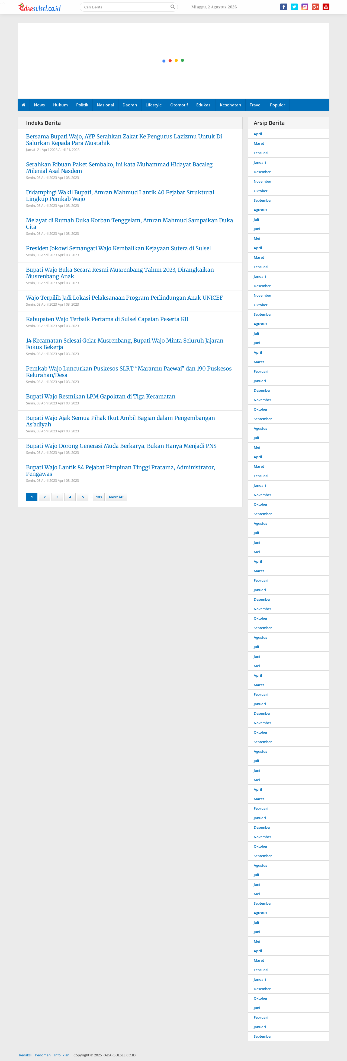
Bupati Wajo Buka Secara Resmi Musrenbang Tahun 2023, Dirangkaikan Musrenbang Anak (120, 273)
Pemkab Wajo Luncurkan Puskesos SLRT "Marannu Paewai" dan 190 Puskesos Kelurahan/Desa (129, 371)
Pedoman (43, 1055)
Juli (256, 219)
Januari (260, 162)
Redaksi (25, 1055)
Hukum (60, 104)
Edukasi (203, 104)
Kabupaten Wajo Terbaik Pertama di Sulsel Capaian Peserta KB (107, 319)
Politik (82, 104)
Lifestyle (154, 104)
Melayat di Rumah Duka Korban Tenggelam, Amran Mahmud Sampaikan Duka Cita (129, 223)
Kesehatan (230, 104)
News (39, 104)
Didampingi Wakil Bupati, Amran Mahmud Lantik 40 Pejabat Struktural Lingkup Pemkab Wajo (120, 195)
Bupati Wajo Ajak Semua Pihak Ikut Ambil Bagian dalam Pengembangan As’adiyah (120, 421)
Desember (262, 171)
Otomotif (179, 104)
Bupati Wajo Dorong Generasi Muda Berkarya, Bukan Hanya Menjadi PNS (121, 445)
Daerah (130, 104)
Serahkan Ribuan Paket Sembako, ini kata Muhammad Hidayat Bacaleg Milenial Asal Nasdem (119, 167)
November (262, 181)
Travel (256, 104)
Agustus (260, 209)
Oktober (261, 190)
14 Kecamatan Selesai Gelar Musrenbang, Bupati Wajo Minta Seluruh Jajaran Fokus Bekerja (124, 343)
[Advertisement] (174, 61)
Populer (277, 104)
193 (99, 497)
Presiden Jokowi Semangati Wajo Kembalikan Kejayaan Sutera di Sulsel (118, 248)
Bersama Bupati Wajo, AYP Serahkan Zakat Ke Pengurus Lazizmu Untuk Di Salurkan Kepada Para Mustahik (124, 139)
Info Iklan (61, 1055)
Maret (259, 143)
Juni (257, 228)
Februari (261, 152)
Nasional (105, 104)
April (258, 133)
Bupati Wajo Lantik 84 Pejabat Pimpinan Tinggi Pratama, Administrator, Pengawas (120, 470)
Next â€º (116, 497)
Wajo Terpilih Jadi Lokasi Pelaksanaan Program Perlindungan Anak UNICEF (124, 297)
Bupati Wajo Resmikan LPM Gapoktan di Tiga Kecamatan (100, 396)
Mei (257, 238)
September (263, 200)
